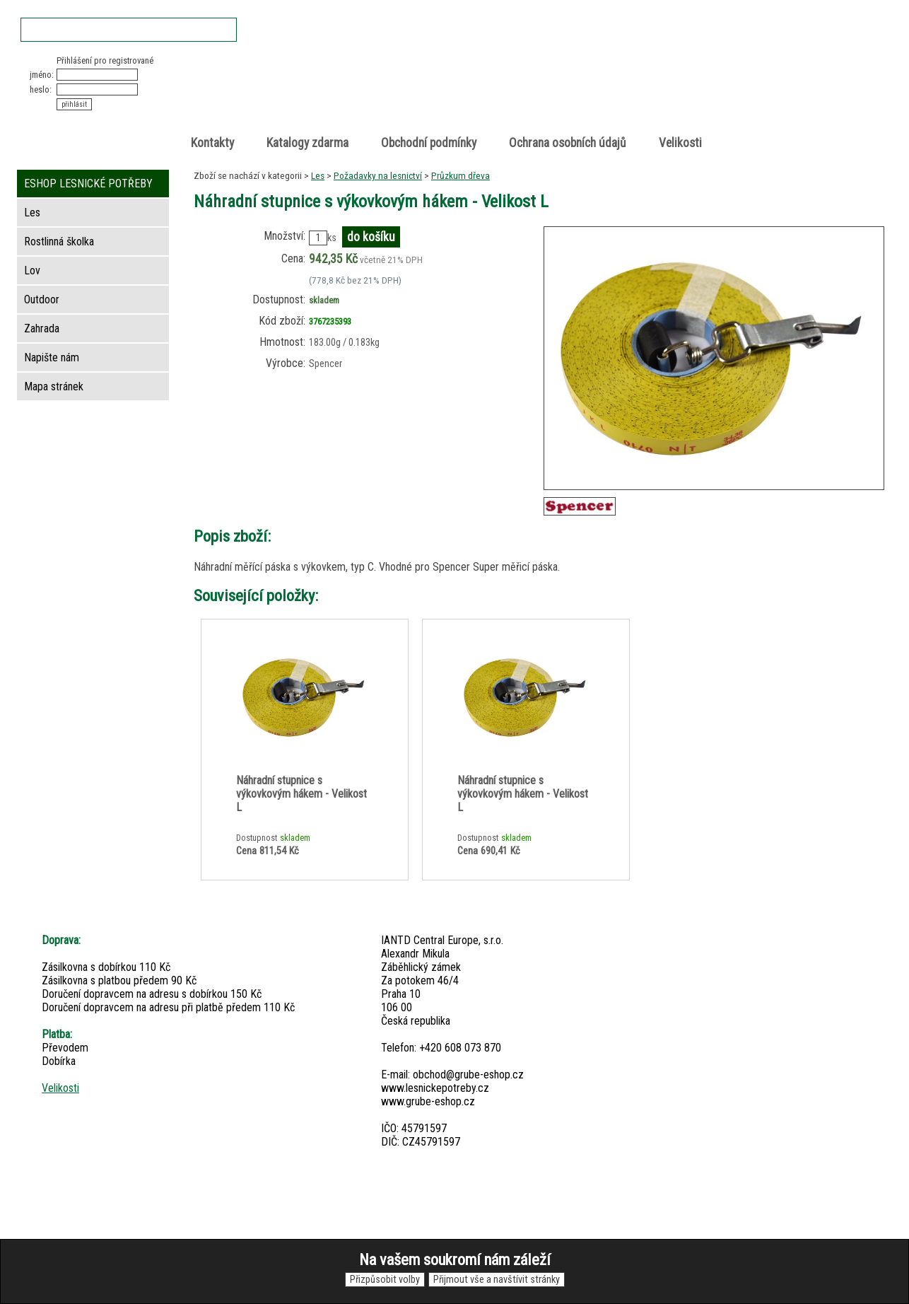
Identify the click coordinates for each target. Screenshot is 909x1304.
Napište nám (51, 357)
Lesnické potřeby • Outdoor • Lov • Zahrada (459, 93)
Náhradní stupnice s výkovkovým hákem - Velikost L (301, 794)
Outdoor (41, 299)
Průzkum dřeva (460, 175)
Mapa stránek (53, 386)
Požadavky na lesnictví (378, 175)
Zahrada (41, 328)
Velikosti (680, 143)
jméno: (42, 74)
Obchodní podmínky (428, 143)
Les (317, 175)
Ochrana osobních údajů (567, 143)
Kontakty (212, 143)
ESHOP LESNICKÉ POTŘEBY (88, 183)
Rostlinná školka (59, 241)
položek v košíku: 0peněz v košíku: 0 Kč (737, 80)
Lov (32, 270)
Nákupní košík (722, 67)
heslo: (41, 89)
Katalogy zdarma (307, 143)
